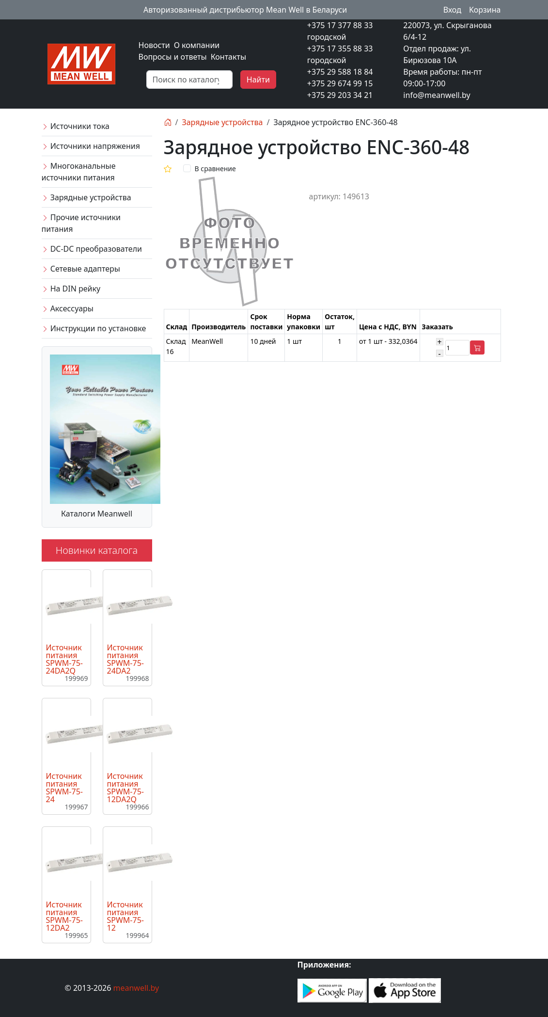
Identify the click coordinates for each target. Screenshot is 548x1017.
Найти (258, 79)
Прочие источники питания (81, 223)
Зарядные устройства (86, 197)
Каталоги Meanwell (96, 513)
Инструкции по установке (94, 328)
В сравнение (215, 168)
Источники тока (76, 126)
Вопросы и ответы (173, 56)
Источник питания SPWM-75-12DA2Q (125, 787)
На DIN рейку (71, 288)
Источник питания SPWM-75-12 (125, 916)
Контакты (228, 56)
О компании (197, 45)
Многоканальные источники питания (79, 172)
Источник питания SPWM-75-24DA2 (125, 659)
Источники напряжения (91, 146)
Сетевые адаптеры (81, 268)
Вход (452, 9)
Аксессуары (68, 308)
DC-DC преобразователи (92, 248)
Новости (154, 45)
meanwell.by (136, 988)
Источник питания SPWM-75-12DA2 (64, 916)
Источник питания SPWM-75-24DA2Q (64, 659)
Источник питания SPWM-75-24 (64, 787)
